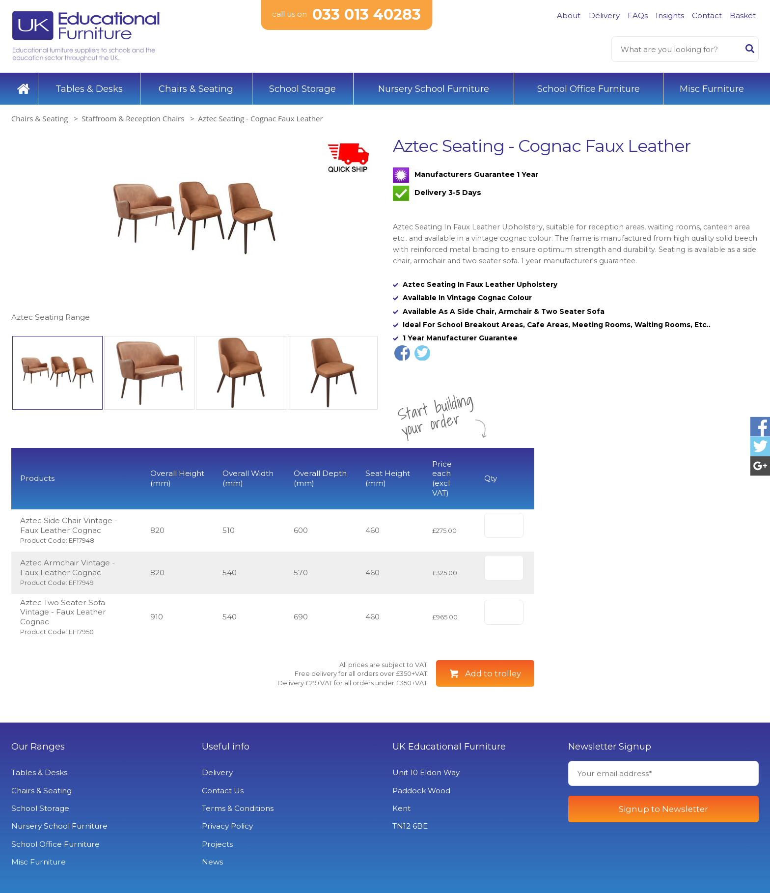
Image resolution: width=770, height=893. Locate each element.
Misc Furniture (712, 88)
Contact (707, 15)
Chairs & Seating (196, 88)
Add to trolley (493, 673)
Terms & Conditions (238, 808)
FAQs (638, 15)
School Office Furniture (588, 88)
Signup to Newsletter (663, 809)
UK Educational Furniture (449, 746)
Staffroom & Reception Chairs (133, 118)
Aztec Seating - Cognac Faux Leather (260, 118)
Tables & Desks (89, 88)
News (212, 861)
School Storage (302, 88)
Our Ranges (38, 746)
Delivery (604, 15)
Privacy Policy (227, 826)
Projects (217, 844)
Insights (670, 15)
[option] (194, 230)
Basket (743, 15)
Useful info (225, 746)
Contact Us (223, 790)
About (568, 15)
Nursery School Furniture (433, 88)
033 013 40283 (366, 14)
